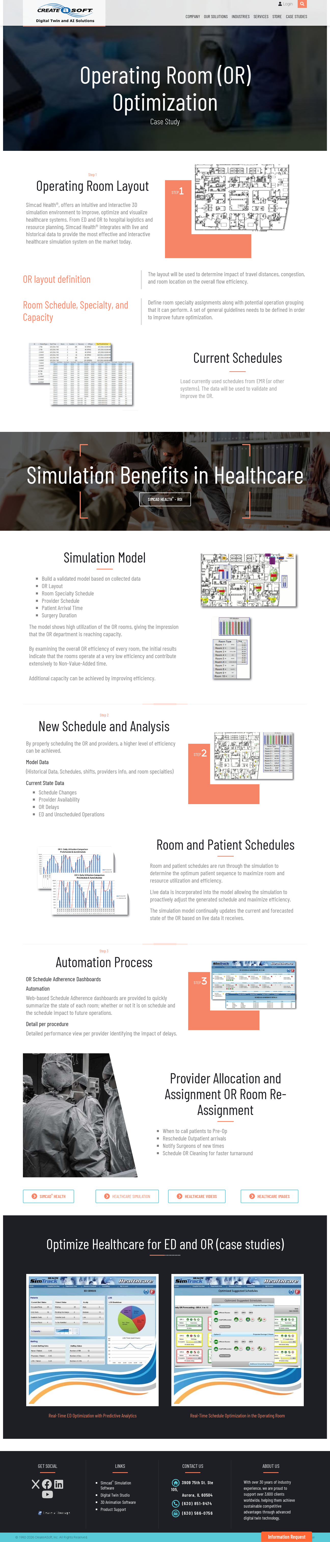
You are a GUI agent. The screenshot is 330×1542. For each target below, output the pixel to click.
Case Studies (296, 16)
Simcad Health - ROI (165, 499)
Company (193, 16)
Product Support (113, 1509)
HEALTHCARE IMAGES (269, 1196)
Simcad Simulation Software (116, 1485)
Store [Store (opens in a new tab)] (277, 16)
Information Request (287, 1537)
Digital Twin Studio (115, 1495)
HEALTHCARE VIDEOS (197, 1196)
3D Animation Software (118, 1502)
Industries (241, 16)
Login (288, 4)
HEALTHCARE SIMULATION (127, 1196)
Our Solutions (216, 16)
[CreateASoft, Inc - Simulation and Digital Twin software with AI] (64, 13)
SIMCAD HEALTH (48, 1196)
